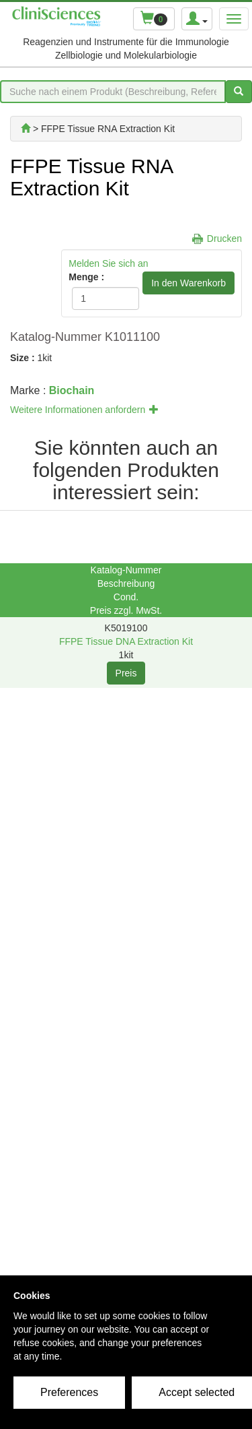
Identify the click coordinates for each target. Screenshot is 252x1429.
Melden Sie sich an (108, 263)
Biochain (72, 390)
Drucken (224, 238)
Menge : (86, 277)
